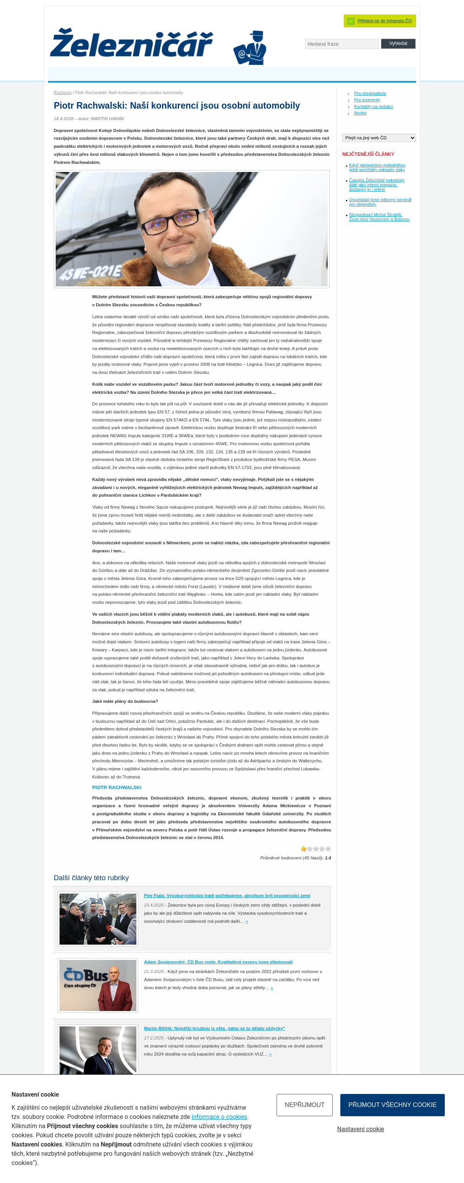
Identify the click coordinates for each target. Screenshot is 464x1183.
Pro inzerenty (367, 99)
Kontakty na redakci (373, 106)
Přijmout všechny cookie (392, 1105)
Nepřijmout (305, 1105)
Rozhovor (63, 92)
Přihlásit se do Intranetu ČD (385, 20)
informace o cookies (219, 1116)
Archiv (360, 113)
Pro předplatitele (370, 93)
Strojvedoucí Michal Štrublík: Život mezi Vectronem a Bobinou (379, 216)
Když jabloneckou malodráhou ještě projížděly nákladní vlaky (377, 167)
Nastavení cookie (360, 1129)
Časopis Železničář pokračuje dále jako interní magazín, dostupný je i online (376, 185)
